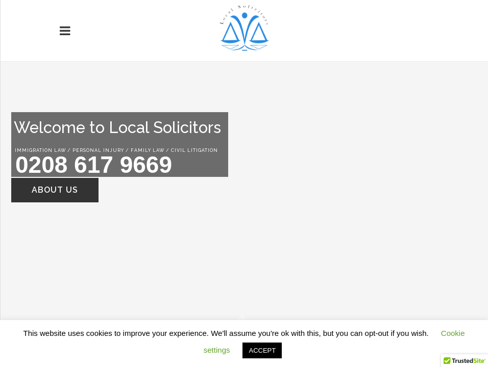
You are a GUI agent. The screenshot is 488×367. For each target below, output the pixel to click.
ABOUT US (55, 190)
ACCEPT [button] (262, 350)
